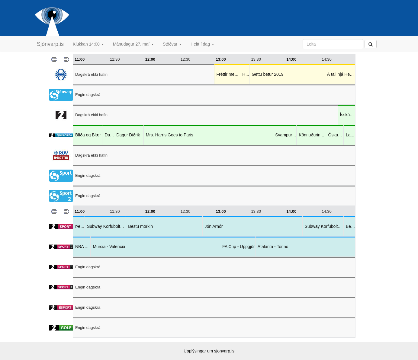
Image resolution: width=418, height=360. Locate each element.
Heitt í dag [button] (202, 44)
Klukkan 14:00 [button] (88, 44)
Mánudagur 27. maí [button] (133, 44)
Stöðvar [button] (172, 44)
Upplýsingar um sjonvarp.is (209, 351)
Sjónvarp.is (50, 44)
